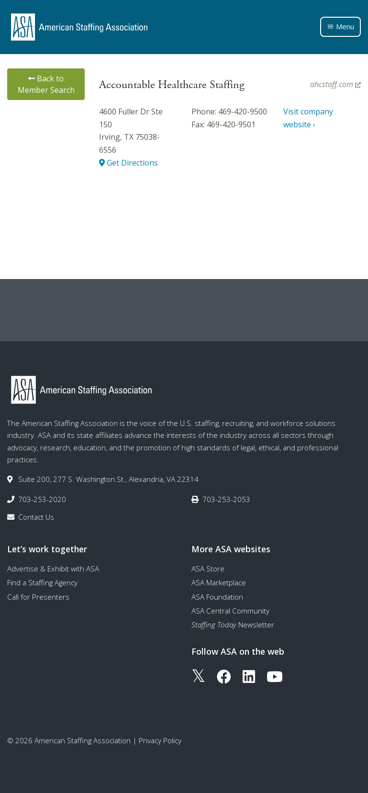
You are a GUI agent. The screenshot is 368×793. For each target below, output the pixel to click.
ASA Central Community (230, 610)
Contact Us (36, 517)
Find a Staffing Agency (42, 582)
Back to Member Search (46, 84)
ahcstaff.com (335, 84)
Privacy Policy (160, 740)
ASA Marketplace (218, 582)
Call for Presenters (38, 597)
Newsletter (232, 624)
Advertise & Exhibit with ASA (53, 568)
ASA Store (207, 568)
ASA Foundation (217, 597)
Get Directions (128, 162)
